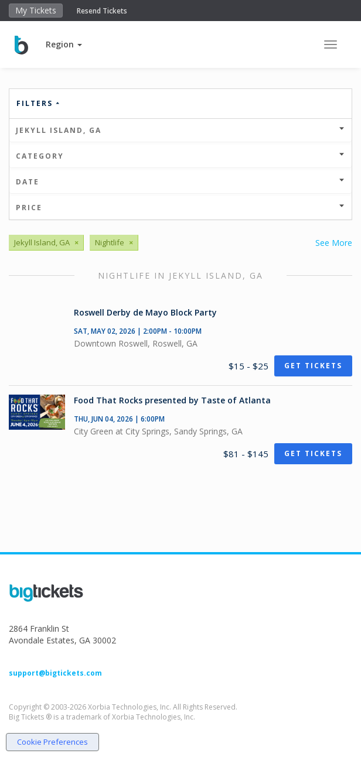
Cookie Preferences (52, 742)
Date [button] (180, 182)
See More (333, 242)
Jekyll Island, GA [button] (180, 130)
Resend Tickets (102, 11)
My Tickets (35, 10)
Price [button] (180, 208)
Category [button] (180, 156)
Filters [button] (38, 103)
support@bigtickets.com (55, 673)
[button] (64, 44)
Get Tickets (313, 366)
